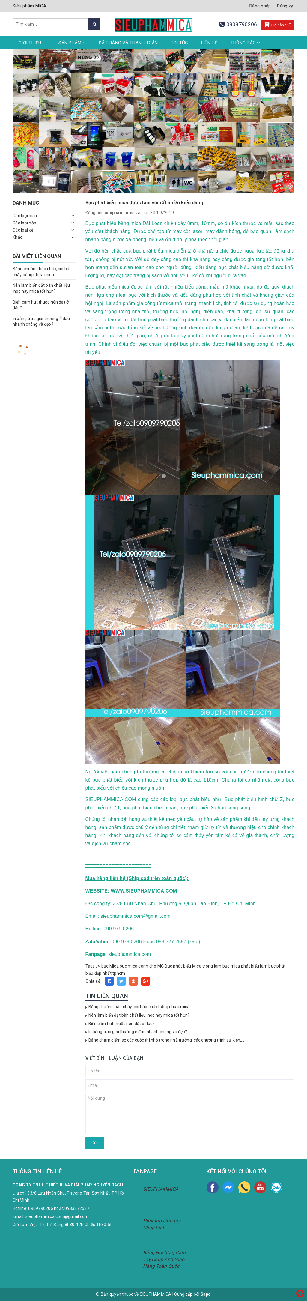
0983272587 (76, 1208)
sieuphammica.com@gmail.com (57, 1216)
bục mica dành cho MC (142, 966)
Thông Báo (245, 43)
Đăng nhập (260, 6)
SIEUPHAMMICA (160, 1189)
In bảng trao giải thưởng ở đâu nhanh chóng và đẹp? (137, 1031)
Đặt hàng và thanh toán (128, 43)
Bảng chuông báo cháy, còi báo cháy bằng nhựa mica (139, 1006)
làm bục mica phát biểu (236, 966)
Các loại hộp (24, 222)
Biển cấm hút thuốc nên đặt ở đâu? (121, 1023)
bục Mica (110, 966)
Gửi (94, 1142)
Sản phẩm (72, 43)
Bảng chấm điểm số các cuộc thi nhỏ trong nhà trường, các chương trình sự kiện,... (166, 1040)
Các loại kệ (23, 230)
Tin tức (179, 43)
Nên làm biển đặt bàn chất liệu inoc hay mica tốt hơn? (139, 1015)
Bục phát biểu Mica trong (189, 966)
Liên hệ (209, 43)
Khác (17, 237)
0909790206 (241, 24)
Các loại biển (25, 215)
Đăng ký (285, 6)
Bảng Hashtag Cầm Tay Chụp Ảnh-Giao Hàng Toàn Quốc (164, 1259)
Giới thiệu (32, 43)
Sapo (206, 1294)
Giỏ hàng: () (277, 24)
